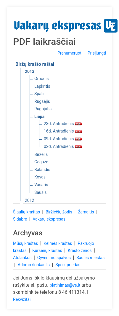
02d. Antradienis (63, 146)
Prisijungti (97, 53)
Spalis (40, 93)
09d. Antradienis (63, 138)
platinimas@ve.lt (65, 285)
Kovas (40, 177)
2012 (29, 200)
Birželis (41, 154)
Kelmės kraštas (58, 243)
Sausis (40, 192)
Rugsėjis (42, 101)
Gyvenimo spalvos (54, 257)
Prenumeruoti (69, 53)
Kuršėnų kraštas (47, 250)
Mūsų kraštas (26, 243)
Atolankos (23, 257)
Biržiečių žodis (59, 212)
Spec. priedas (67, 264)
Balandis (42, 169)
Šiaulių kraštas (27, 212)
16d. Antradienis (63, 131)
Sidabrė (20, 219)
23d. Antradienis (63, 123)
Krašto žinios (80, 250)
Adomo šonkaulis (34, 264)
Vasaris (41, 184)
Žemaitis (86, 212)
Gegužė (41, 161)
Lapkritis (42, 86)
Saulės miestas (90, 257)
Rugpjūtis (43, 108)
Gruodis (41, 78)
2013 (29, 71)
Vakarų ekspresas (49, 219)
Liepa (39, 116)
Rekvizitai (21, 299)
